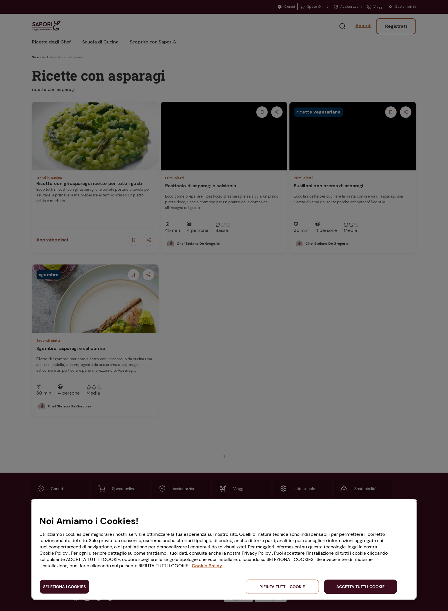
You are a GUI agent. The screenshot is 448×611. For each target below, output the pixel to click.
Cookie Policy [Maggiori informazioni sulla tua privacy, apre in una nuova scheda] (207, 566)
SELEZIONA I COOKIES (64, 586)
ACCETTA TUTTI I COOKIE (360, 586)
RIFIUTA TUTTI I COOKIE (282, 586)
